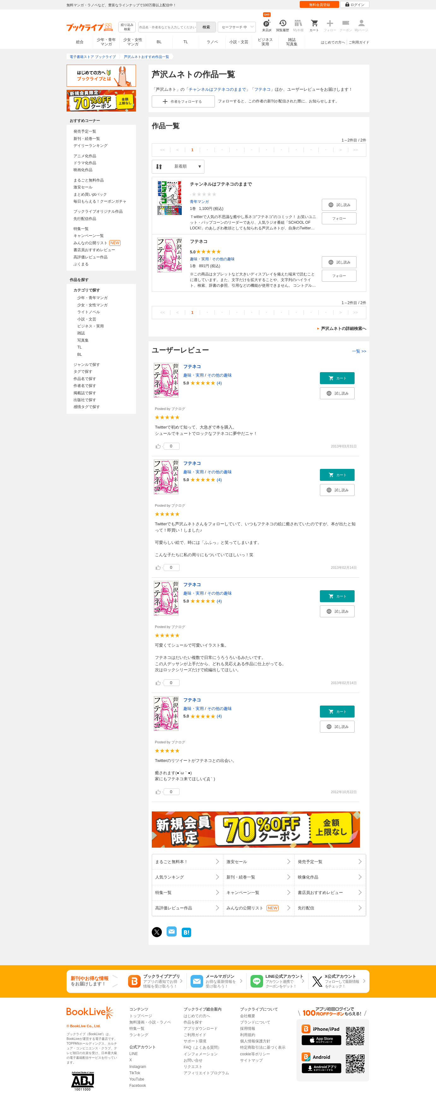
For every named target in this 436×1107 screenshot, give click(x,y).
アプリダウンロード (201, 1028)
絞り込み (127, 27)
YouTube (136, 1079)
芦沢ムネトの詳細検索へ (343, 328)
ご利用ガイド (359, 42)
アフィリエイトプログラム (206, 1073)
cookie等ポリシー (255, 1054)
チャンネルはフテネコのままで (217, 89)
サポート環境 (195, 1041)
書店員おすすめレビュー (94, 250)
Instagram (137, 1066)
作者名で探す (85, 385)
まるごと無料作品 (89, 180)
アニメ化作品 (85, 156)
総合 (80, 42)
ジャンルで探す (87, 364)
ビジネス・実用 (90, 326)
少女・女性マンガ (132, 41)
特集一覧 (81, 229)
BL (159, 41)
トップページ (140, 1016)
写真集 (83, 340)
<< (162, 149)
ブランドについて (255, 1022)
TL (185, 42)
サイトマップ (251, 1060)
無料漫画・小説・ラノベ (150, 1022)
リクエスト (193, 1066)
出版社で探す (85, 400)
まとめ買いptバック (90, 194)
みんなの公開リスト (97, 243)
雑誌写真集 (292, 41)
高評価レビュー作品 (91, 257)
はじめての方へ (333, 42)
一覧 (359, 351)
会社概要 (247, 1016)
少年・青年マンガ (106, 41)
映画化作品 (83, 170)
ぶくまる (81, 264)
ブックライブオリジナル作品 (98, 211)
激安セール (83, 187)
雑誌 (81, 333)
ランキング (138, 1035)
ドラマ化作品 (85, 163)
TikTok (134, 1073)
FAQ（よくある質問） (202, 1047)
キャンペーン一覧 (89, 236)
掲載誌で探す (85, 393)
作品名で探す (85, 379)
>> (355, 149)
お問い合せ (193, 1060)
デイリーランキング (91, 145)
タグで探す (83, 371)
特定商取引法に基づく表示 (263, 1047)
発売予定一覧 (85, 131)
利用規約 (247, 1035)
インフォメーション (201, 1054)
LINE (133, 1054)
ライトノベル (88, 312)
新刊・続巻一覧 (87, 138)
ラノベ (212, 42)
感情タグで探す (87, 407)
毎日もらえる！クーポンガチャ (100, 201)
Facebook (137, 1085)
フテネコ (262, 89)
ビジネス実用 (265, 41)
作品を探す (193, 1022)
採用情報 (247, 1028)
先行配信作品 (85, 218)
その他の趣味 (223, 259)
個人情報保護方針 (255, 1041)
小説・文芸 (238, 42)
